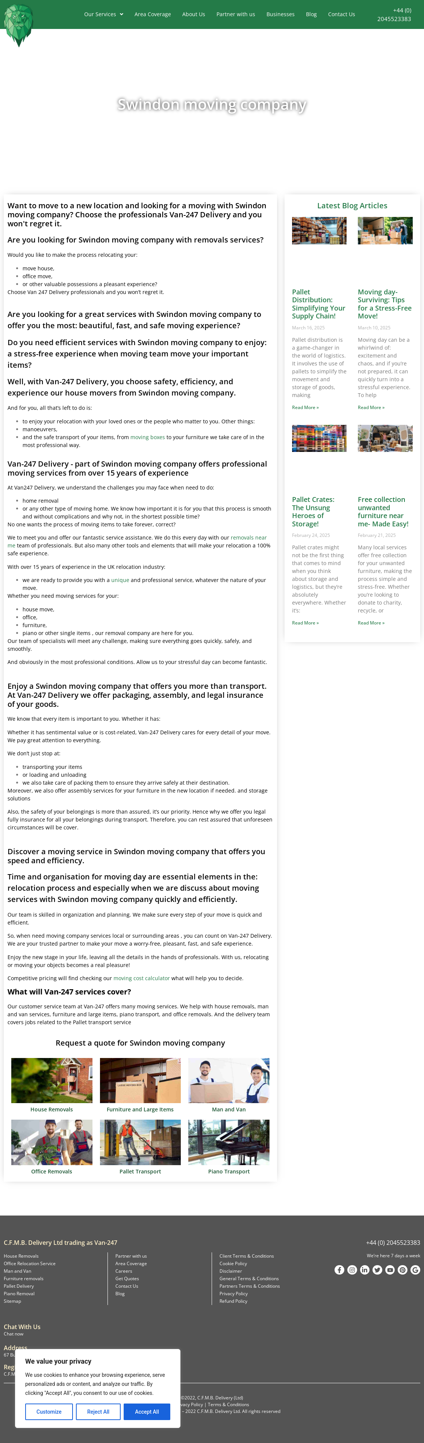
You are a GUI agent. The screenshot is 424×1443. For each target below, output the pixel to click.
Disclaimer (231, 1271)
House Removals (21, 1256)
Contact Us (341, 14)
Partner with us (236, 14)
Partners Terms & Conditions (250, 1286)
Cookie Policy (233, 1263)
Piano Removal (19, 1293)
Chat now (13, 1334)
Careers (123, 1271)
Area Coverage (153, 14)
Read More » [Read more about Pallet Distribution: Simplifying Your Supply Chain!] (305, 407)
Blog (311, 14)
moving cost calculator (142, 978)
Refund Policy (233, 1301)
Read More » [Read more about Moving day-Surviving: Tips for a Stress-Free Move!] (371, 407)
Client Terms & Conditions (247, 1256)
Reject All (98, 1412)
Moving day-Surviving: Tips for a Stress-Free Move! (385, 304)
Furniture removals (24, 1278)
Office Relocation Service (30, 1263)
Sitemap (12, 1301)
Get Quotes (127, 1278)
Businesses (281, 14)
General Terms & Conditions (249, 1278)
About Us (193, 14)
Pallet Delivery (19, 1286)
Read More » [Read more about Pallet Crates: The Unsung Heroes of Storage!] (305, 623)
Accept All (147, 1412)
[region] (97, 1388)
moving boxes (147, 437)
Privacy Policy (234, 1293)
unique (120, 580)
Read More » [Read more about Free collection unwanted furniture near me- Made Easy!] (371, 623)
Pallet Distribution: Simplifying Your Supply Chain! (318, 304)
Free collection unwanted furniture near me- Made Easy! (383, 511)
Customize (49, 1412)
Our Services (103, 14)
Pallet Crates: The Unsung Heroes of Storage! (313, 511)
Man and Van (17, 1271)
